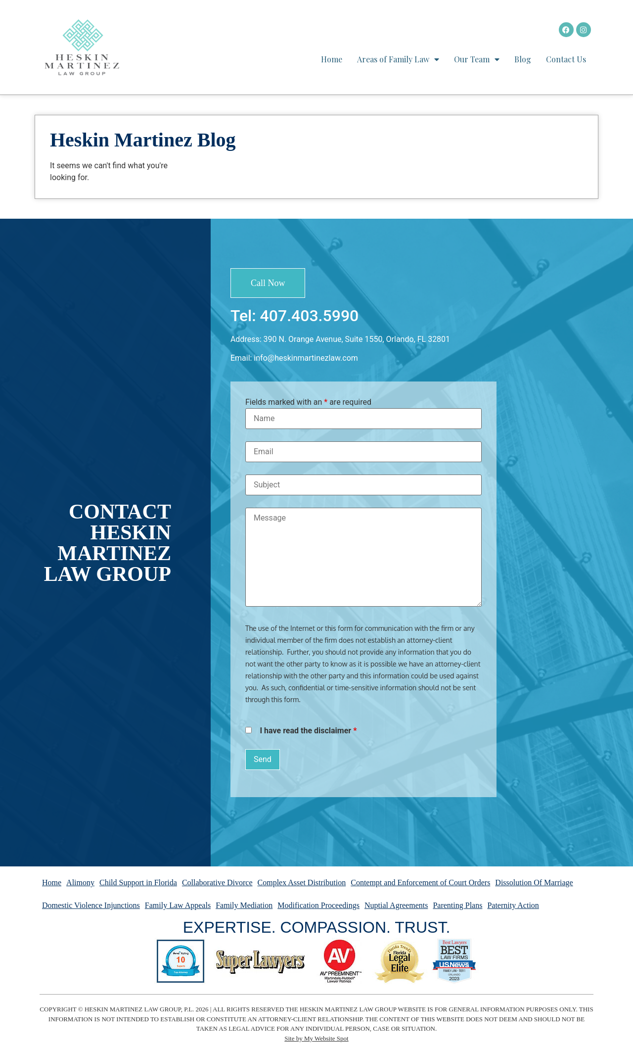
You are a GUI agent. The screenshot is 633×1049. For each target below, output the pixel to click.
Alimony (80, 882)
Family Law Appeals (178, 905)
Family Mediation (244, 905)
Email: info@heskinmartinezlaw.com (294, 358)
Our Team (476, 59)
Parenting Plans (457, 905)
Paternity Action (513, 905)
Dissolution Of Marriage (534, 882)
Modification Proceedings (318, 905)
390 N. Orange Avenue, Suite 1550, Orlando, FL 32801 (357, 339)
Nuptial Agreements (396, 905)
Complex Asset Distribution (302, 882)
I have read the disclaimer (308, 731)
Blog (522, 59)
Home (331, 59)
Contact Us (566, 59)
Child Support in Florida (138, 882)
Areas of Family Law (398, 59)
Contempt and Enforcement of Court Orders (420, 882)
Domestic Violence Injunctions (91, 905)
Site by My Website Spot (316, 1038)
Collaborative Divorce (217, 882)
